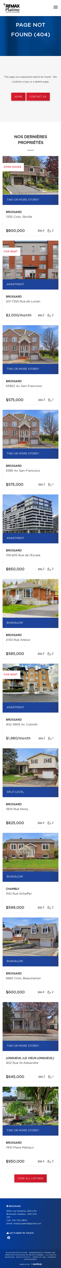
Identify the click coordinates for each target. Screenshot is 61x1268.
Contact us (38, 97)
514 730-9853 (19, 1220)
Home (18, 97)
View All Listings (30, 1178)
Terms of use (39, 1257)
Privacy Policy (23, 1257)
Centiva (36, 1264)
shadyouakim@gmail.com (27, 1224)
